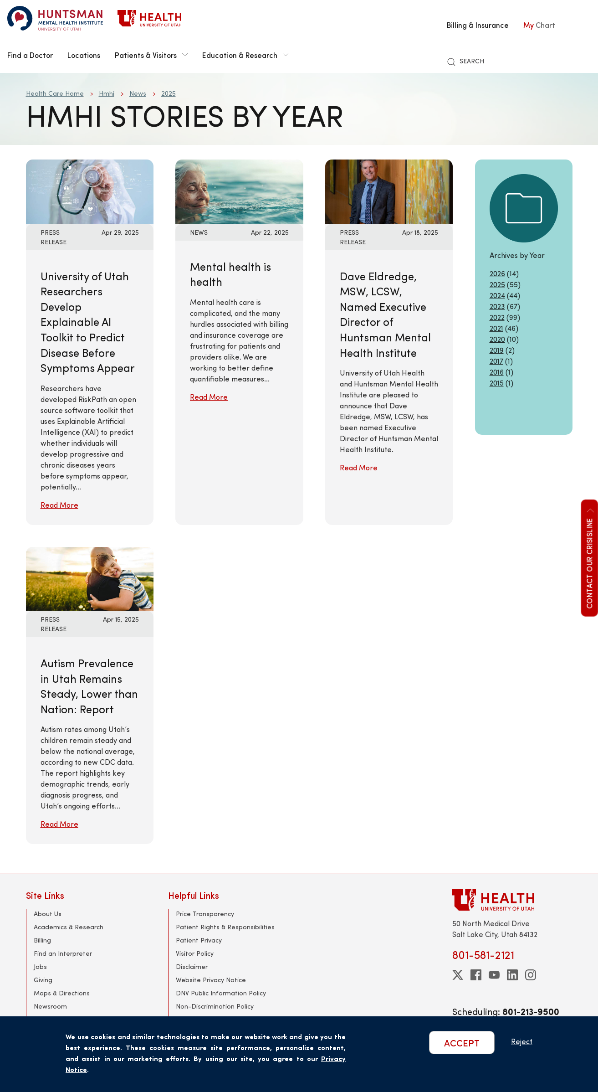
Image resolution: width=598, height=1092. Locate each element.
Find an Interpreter (63, 953)
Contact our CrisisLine (589, 557)
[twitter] (457, 974)
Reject (521, 1041)
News (137, 93)
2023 (497, 306)
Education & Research (245, 55)
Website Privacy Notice (211, 979)
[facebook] (475, 974)
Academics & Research (68, 926)
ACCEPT (462, 1042)
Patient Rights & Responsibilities (225, 926)
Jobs (40, 966)
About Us (47, 913)
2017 (496, 361)
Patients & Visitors (151, 55)
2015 (497, 382)
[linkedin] (512, 974)
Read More (59, 505)
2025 (168, 93)
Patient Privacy (199, 940)
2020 (497, 339)
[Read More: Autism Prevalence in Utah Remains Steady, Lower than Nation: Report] (90, 577)
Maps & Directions (62, 993)
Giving (43, 979)
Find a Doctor (30, 55)
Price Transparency (205, 913)
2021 (496, 328)
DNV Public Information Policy (221, 993)
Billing (42, 940)
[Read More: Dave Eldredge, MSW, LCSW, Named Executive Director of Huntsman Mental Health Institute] (389, 190)
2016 (497, 371)
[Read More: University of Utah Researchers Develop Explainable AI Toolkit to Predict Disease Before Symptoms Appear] (90, 190)
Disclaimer (192, 966)
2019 (497, 350)
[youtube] (494, 974)
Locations (83, 55)
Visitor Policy (195, 953)
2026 (497, 273)
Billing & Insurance (478, 25)
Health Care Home (55, 93)
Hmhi (106, 93)
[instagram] (530, 974)
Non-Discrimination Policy (215, 1006)
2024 (497, 295)
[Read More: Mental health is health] (239, 190)
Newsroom (50, 1006)
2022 (497, 317)
